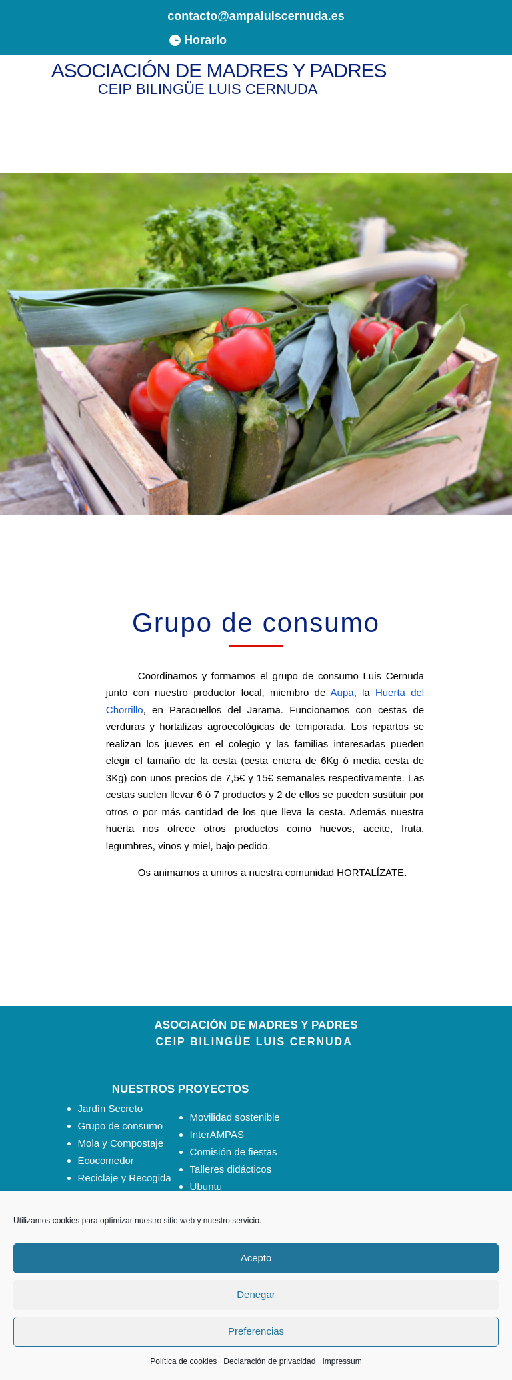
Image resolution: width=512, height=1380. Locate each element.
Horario (205, 40)
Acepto (256, 1257)
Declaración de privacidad (269, 1361)
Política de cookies (183, 1361)
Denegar (256, 1294)
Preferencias (256, 1331)
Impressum (341, 1361)
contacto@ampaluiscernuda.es (256, 16)
